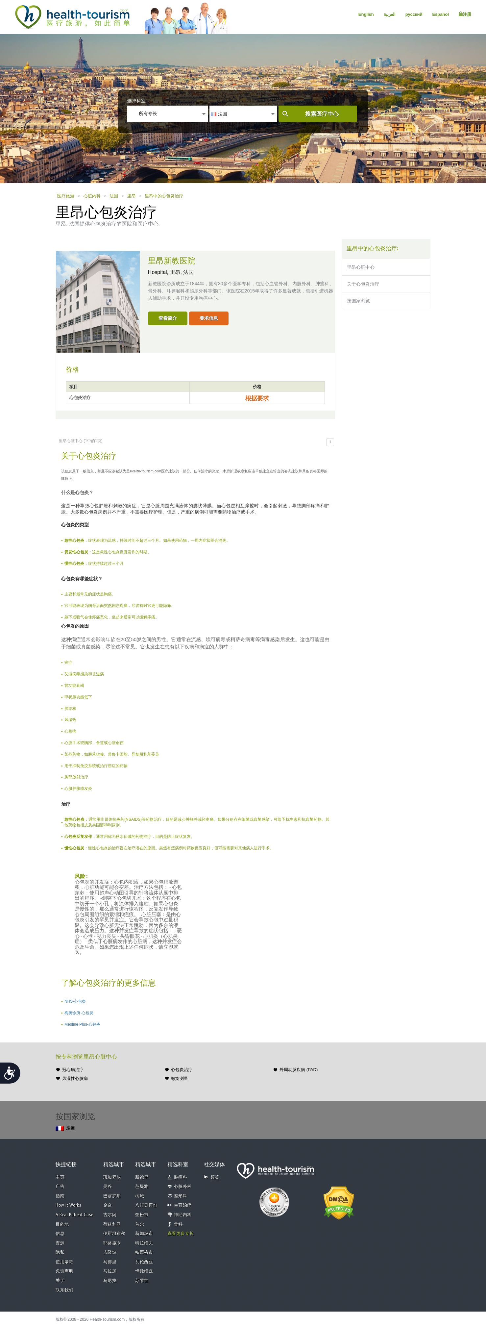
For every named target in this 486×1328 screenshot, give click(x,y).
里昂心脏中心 (361, 267)
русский (414, 14)
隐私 (60, 1252)
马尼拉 (110, 1281)
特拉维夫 (144, 1243)
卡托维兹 (144, 1271)
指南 (60, 1196)
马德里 (110, 1262)
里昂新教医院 (171, 261)
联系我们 (64, 1290)
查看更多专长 (180, 1234)
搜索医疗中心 (322, 114)
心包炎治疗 (181, 1069)
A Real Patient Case (74, 1215)
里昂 (131, 195)
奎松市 (142, 1215)
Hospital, (159, 272)
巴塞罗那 (112, 1196)
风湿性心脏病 (75, 1078)
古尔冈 (110, 1215)
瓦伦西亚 (144, 1262)
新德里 (142, 1177)
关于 (60, 1281)
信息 (60, 1234)
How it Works (68, 1205)
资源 (60, 1243)
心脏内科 (92, 195)
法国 (113, 195)
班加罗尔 (112, 1177)
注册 (465, 14)
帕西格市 (144, 1252)
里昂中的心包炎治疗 (164, 195)
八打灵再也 (146, 1205)
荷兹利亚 (112, 1224)
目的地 (62, 1224)
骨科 (178, 1224)
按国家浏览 (358, 300)
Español (440, 14)
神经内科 (183, 1215)
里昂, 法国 (182, 272)
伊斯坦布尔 (114, 1234)
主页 (60, 1177)
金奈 (107, 1205)
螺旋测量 (179, 1078)
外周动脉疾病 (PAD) (298, 1069)
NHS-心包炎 (75, 1001)
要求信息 (209, 318)
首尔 (139, 1224)
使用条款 (64, 1262)
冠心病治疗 (73, 1069)
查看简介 (167, 318)
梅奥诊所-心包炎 (78, 1013)
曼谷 (107, 1187)
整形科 (180, 1196)
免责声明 (64, 1271)
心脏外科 (183, 1187)
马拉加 (110, 1271)
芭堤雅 (142, 1187)
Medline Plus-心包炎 (82, 1024)
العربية (390, 14)
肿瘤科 (180, 1177)
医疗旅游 (65, 195)
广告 (60, 1187)
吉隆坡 (110, 1252)
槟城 (139, 1196)
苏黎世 (142, 1281)
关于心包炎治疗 (363, 284)
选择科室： (138, 100)
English (366, 14)
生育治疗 (183, 1205)
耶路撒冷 (112, 1243)
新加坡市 (144, 1234)
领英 (211, 1177)
